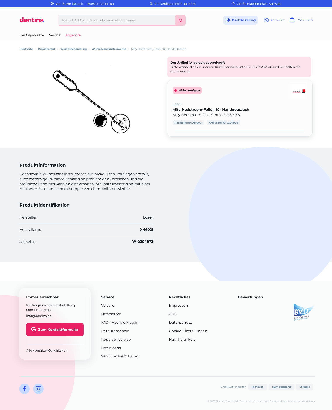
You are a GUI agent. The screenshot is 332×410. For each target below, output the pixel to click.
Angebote (73, 35)
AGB (173, 314)
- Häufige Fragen (123, 322)
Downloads (111, 348)
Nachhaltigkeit (182, 339)
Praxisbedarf (46, 49)
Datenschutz (180, 322)
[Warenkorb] (300, 21)
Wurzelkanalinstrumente (109, 49)
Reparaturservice (116, 339)
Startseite (26, 49)
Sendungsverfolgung (119, 356)
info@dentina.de (38, 316)
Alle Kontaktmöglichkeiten (46, 350)
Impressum (179, 305)
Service (54, 35)
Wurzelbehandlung (73, 49)
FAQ (104, 322)
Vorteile (107, 305)
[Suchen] (180, 20)
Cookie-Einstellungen (188, 331)
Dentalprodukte (32, 35)
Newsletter (111, 314)
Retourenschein (115, 331)
